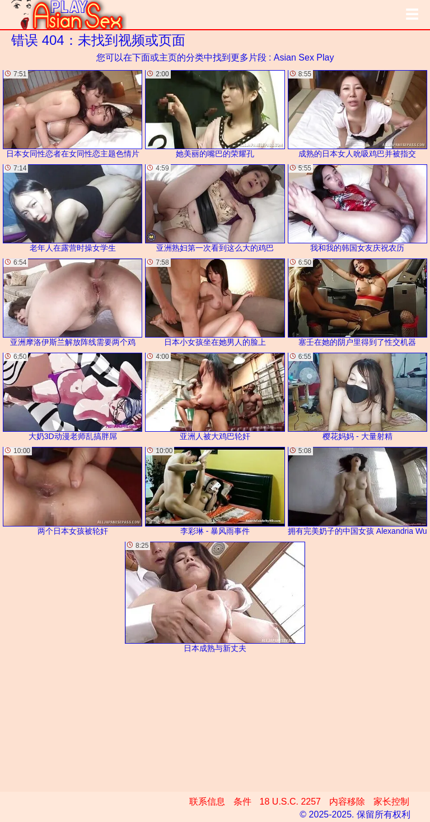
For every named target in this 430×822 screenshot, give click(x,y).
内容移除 (347, 801)
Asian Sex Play (304, 57)
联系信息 (207, 801)
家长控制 (391, 801)
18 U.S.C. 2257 (290, 801)
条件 (242, 801)
